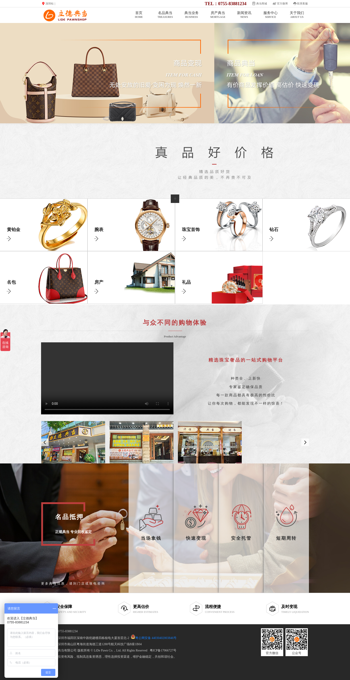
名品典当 (165, 15)
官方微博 (282, 3)
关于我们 (297, 15)
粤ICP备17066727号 (163, 650)
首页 (139, 15)
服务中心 (270, 15)
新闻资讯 (244, 15)
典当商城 (261, 3)
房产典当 (218, 15)
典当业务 (191, 15)
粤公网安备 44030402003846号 (156, 638)
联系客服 (302, 3)
